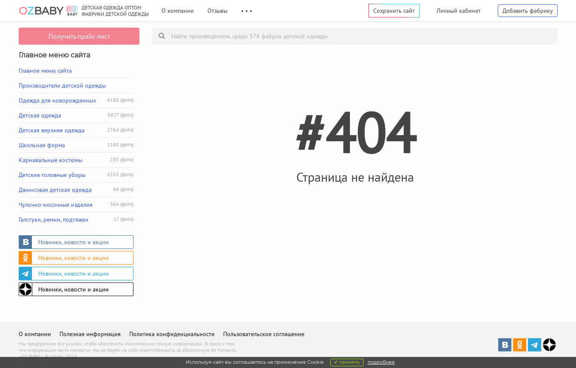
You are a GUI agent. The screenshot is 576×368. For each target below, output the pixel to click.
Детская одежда (76, 115)
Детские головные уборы (76, 175)
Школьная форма (76, 145)
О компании (178, 10)
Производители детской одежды (62, 85)
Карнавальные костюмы (76, 160)
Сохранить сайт (394, 10)
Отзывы (217, 10)
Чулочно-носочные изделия (76, 204)
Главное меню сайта (45, 70)
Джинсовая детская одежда (76, 190)
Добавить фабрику (527, 10)
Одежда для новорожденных (76, 100)
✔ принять (347, 362)
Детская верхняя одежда (76, 130)
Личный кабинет (459, 10)
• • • (246, 10)
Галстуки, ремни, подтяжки (76, 219)
